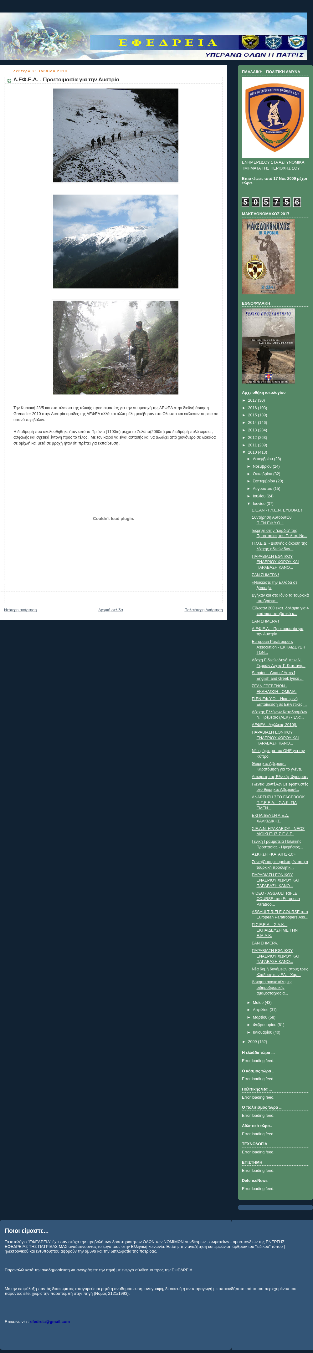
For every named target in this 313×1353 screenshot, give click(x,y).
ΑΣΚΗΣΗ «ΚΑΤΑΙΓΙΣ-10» (273, 854)
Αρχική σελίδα (110, 610)
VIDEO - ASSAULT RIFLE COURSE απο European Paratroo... (276, 899)
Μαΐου (259, 1002)
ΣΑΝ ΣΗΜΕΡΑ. (265, 943)
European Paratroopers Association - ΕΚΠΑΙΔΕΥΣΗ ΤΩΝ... (278, 647)
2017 (253, 400)
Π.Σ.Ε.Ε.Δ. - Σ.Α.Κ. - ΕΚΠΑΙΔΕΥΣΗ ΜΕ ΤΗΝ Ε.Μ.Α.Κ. (275, 930)
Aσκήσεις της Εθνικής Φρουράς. (280, 777)
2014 (253, 422)
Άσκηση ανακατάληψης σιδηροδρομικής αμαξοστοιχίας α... (272, 987)
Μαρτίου (261, 1017)
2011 (253, 445)
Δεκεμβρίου (263, 459)
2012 (253, 437)
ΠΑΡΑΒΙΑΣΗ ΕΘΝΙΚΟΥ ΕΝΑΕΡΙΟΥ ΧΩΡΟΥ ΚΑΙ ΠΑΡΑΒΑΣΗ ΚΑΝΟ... (275, 562)
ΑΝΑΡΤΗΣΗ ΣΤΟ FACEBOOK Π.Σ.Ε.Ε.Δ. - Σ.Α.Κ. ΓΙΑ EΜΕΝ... (278, 802)
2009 (253, 1042)
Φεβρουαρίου (265, 1025)
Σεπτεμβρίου (264, 481)
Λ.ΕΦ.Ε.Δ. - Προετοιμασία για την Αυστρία (66, 80)
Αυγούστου (263, 488)
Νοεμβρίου (263, 466)
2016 (253, 408)
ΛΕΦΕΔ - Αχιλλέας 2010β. (274, 725)
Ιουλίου (260, 496)
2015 (253, 415)
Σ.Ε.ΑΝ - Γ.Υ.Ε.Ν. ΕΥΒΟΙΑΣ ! (277, 510)
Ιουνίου (260, 503)
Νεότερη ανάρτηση (20, 610)
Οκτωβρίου (263, 474)
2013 (253, 430)
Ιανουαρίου (263, 1032)
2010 (253, 452)
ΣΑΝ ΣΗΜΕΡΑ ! (265, 575)
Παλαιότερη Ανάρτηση (203, 610)
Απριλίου (261, 1010)
